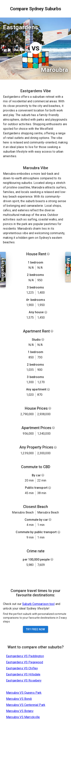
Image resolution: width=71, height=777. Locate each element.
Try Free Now (35, 629)
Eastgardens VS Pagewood (24, 662)
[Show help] (48, 254)
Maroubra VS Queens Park (23, 692)
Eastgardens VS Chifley (22, 668)
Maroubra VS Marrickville (23, 717)
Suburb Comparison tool (38, 604)
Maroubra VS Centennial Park (25, 705)
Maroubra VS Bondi (19, 699)
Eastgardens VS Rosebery (23, 680)
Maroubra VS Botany (20, 711)
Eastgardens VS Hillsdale (23, 674)
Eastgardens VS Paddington (25, 656)
